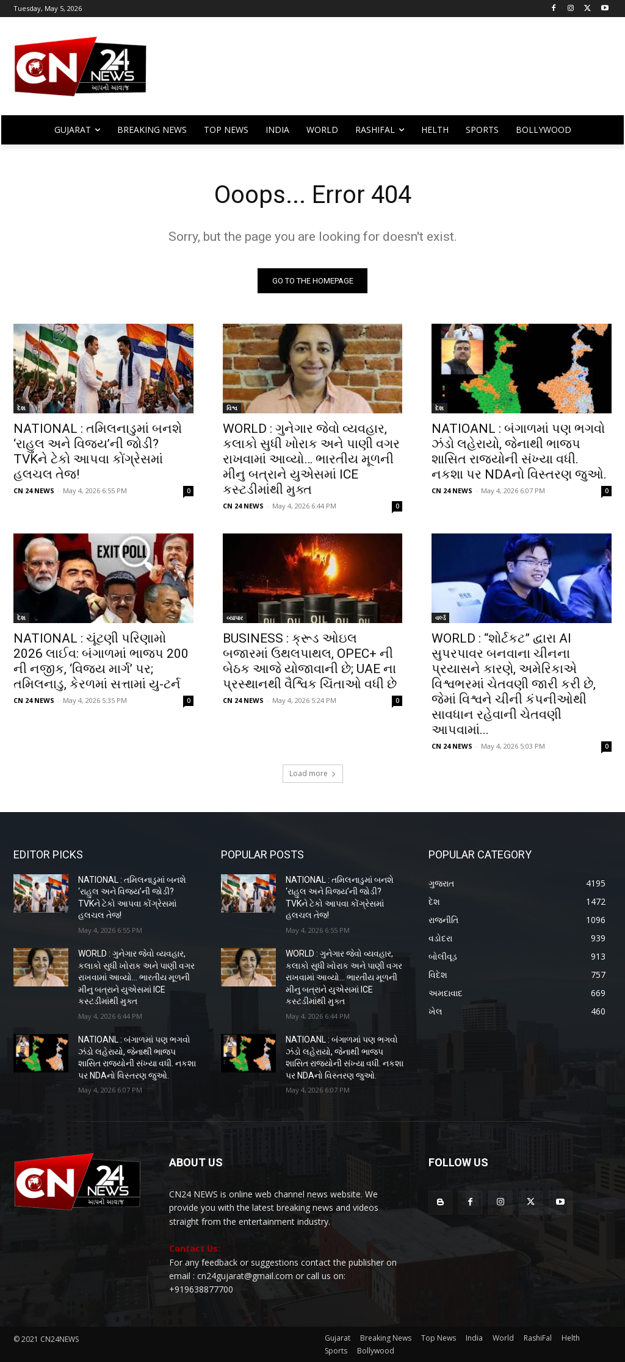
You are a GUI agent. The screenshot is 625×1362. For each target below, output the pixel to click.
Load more (312, 773)
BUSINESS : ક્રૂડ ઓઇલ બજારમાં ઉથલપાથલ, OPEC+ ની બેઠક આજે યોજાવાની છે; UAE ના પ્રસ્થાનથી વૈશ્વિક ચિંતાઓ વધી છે (310, 662)
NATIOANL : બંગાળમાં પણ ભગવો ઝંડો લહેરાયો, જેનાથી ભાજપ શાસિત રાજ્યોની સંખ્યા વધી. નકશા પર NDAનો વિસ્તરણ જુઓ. (519, 451)
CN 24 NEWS (33, 490)
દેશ (21, 408)
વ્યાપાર (234, 618)
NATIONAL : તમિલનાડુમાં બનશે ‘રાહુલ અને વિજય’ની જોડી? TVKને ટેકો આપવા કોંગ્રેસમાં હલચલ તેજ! (97, 451)
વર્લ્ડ (440, 618)
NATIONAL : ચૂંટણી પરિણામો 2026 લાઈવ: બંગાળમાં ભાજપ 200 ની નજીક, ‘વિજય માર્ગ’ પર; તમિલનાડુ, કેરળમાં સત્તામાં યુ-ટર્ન (101, 662)
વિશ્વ (231, 408)
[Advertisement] (384, 71)
